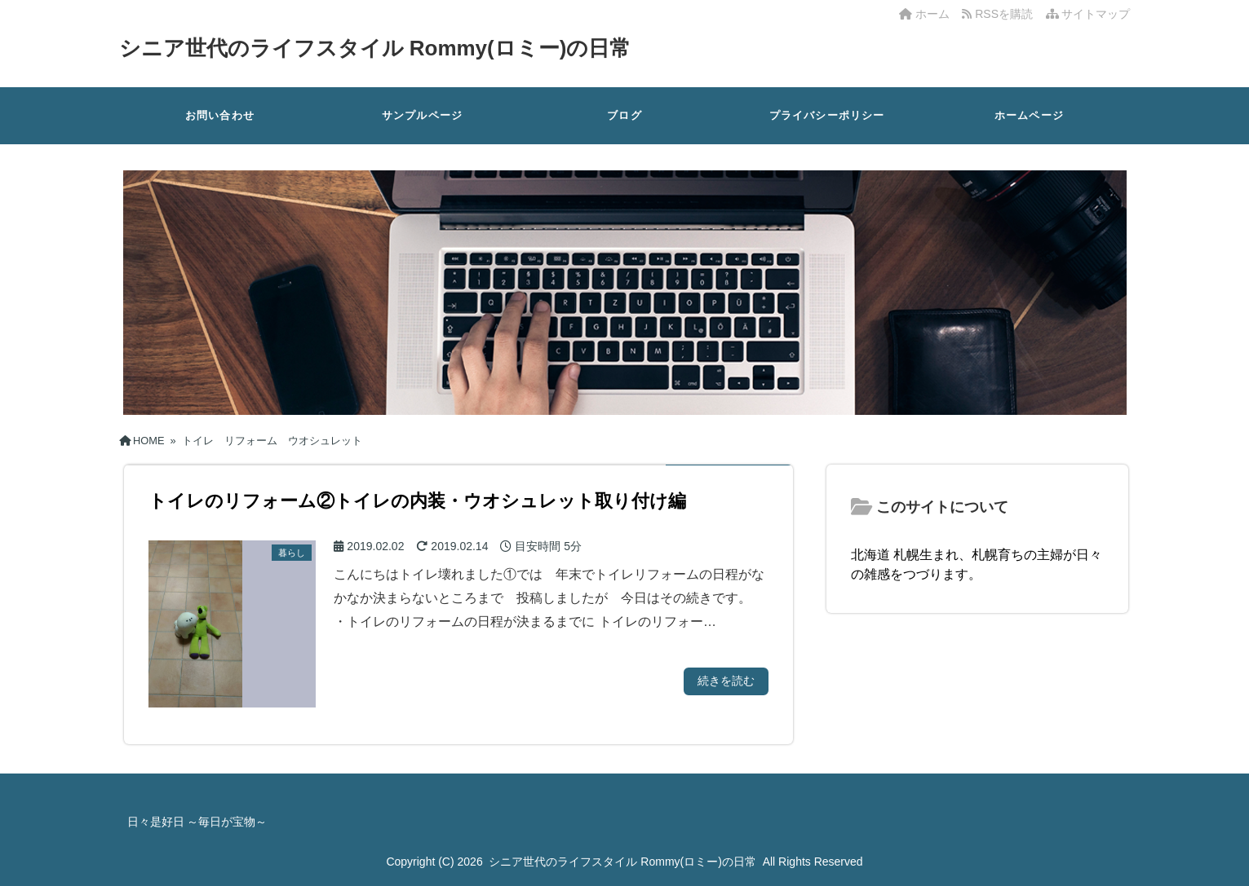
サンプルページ (422, 115)
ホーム (924, 13)
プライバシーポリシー (827, 115)
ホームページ (1029, 115)
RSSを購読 (1000, 13)
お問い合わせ (220, 115)
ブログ (624, 115)
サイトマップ (1088, 13)
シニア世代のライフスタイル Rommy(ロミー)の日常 (375, 48)
